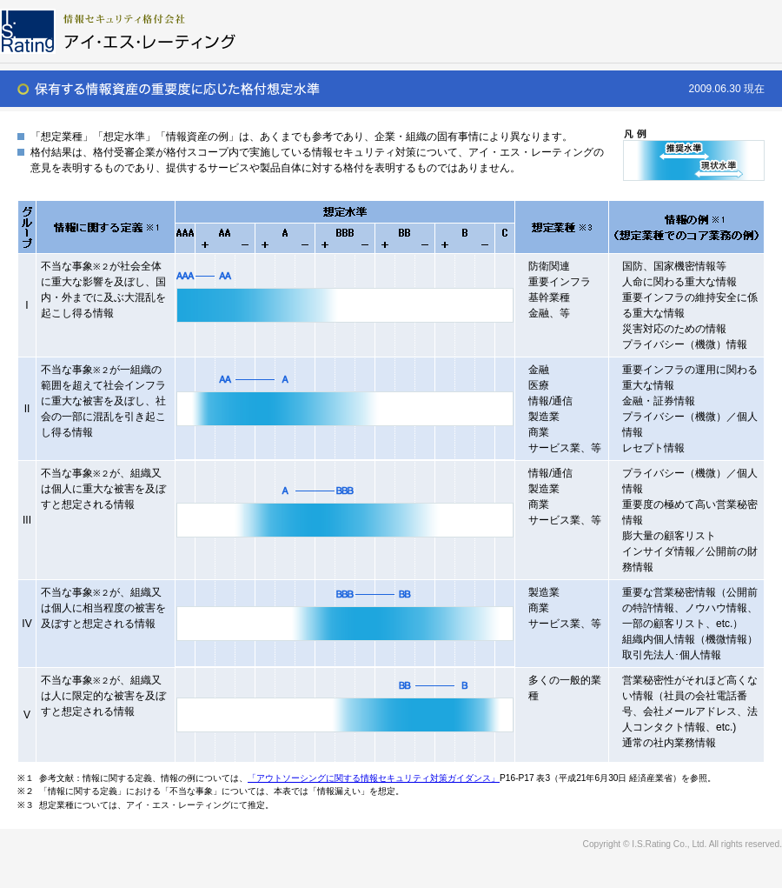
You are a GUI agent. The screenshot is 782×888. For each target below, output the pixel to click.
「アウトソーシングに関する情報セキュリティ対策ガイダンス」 (374, 778)
